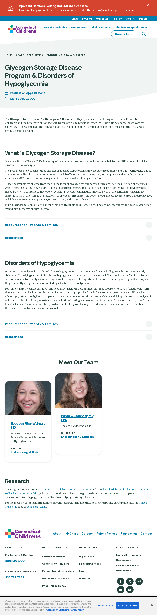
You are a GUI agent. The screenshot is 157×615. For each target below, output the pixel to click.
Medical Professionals (55, 578)
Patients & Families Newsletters (127, 568)
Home (8, 55)
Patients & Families (53, 556)
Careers (130, 18)
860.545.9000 (15, 561)
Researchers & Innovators (58, 571)
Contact (146, 534)
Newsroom (85, 578)
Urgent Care (103, 18)
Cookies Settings (104, 605)
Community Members (55, 563)
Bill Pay (118, 18)
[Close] (152, 605)
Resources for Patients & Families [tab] (31, 225)
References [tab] (14, 237)
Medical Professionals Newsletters (129, 558)
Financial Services (90, 563)
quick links (122, 34)
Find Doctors (79, 27)
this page (36, 10)
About (57, 534)
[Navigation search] (143, 34)
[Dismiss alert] (148, 5)
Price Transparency (54, 585)
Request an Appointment (27, 93)
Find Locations (101, 27)
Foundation (129, 534)
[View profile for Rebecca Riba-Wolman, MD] (28, 398)
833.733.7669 (14, 577)
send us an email (36, 506)
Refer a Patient (107, 534)
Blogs (75, 18)
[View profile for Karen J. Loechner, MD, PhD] (78, 390)
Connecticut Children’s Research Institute (66, 489)
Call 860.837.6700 (22, 99)
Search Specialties (55, 27)
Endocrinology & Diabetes (66, 55)
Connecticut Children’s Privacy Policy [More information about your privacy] (65, 609)
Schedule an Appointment (130, 27)
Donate (143, 18)
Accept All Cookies (127, 605)
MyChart (87, 18)
